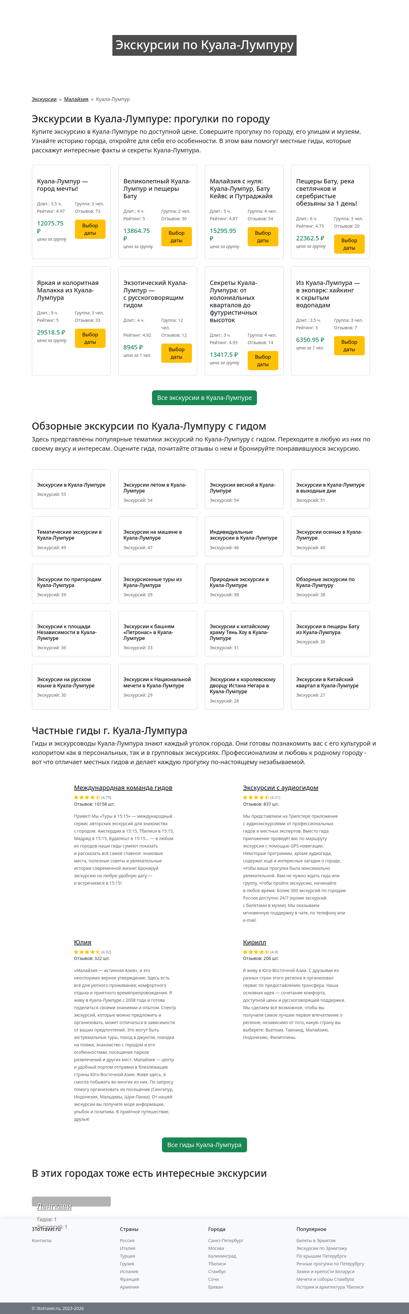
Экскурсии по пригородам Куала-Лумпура (69, 582)
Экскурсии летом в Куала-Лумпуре (155, 487)
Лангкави (54, 1206)
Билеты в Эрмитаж (316, 1240)
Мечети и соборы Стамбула (325, 1279)
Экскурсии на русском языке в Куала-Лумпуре (66, 682)
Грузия (127, 1264)
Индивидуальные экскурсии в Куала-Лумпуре (244, 534)
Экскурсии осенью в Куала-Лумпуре (329, 534)
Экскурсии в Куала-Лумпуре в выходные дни (330, 487)
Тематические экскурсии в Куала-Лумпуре (69, 534)
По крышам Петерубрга (321, 1256)
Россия (127, 1240)
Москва (216, 1248)
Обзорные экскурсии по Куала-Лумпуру (325, 582)
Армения (129, 1287)
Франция (129, 1279)
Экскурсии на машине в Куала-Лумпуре (153, 534)
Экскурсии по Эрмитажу (322, 1248)
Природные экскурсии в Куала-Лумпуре (239, 582)
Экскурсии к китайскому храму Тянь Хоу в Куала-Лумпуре (240, 632)
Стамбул (217, 1271)
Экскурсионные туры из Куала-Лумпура (153, 582)
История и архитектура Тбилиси (330, 1287)
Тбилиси (217, 1264)
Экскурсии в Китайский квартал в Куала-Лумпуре (327, 682)
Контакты (42, 1240)
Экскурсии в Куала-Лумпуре (71, 484)
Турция (127, 1256)
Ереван (215, 1287)
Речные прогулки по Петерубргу (330, 1264)
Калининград (222, 1256)
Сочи (213, 1279)
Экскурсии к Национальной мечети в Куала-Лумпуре (157, 682)
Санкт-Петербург (226, 1240)
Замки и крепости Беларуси (326, 1271)
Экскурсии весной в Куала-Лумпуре (243, 487)
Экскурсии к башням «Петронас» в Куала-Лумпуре (149, 632)
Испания (129, 1271)
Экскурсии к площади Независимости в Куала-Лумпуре (67, 632)
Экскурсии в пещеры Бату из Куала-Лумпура (327, 629)
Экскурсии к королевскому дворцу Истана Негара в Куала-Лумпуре (243, 685)
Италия (128, 1248)
